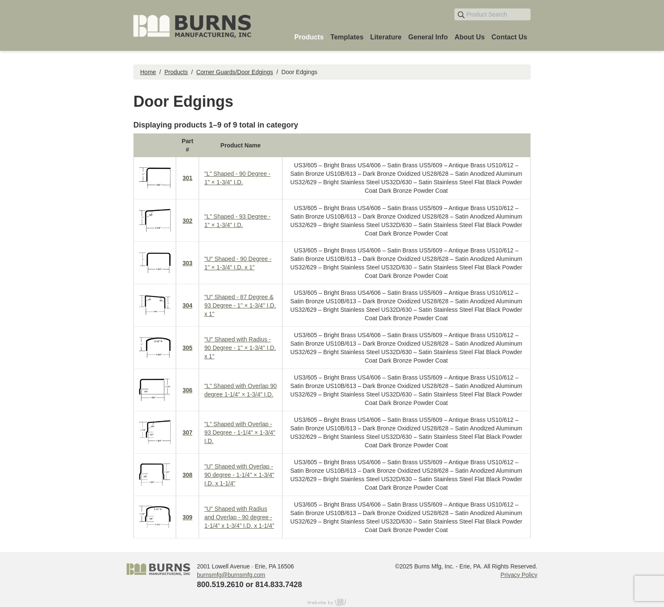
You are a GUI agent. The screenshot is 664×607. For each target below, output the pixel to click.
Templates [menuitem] (346, 37)
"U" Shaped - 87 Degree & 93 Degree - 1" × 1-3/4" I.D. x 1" (240, 305)
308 (187, 474)
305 (187, 347)
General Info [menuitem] (428, 37)
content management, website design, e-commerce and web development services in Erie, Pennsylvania (332, 602)
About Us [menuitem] (469, 37)
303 (187, 263)
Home (148, 72)
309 (187, 517)
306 (187, 390)
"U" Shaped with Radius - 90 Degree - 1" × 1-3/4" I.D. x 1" (240, 348)
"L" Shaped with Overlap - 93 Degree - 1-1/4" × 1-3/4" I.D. (239, 432)
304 (187, 305)
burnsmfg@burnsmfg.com (231, 574)
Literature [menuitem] (385, 37)
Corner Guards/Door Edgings (234, 72)
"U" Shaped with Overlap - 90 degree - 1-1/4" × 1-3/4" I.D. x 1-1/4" (239, 475)
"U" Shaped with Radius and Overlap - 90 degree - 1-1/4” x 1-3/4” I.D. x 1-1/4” (239, 517)
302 (187, 220)
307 (187, 432)
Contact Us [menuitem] (509, 37)
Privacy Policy (519, 574)
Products (176, 72)
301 (187, 178)
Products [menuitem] (309, 37)
